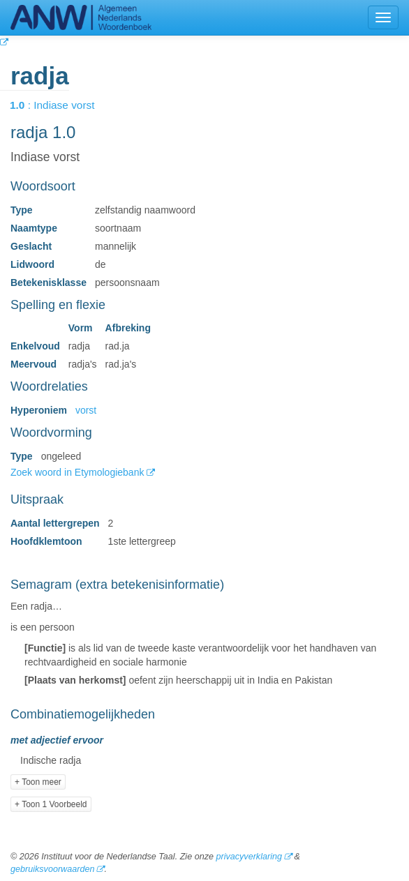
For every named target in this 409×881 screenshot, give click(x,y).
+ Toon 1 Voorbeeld (51, 804)
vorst (85, 410)
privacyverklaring (248, 856)
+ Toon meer (38, 782)
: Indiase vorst (62, 105)
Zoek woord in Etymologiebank (78, 472)
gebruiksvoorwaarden (52, 869)
